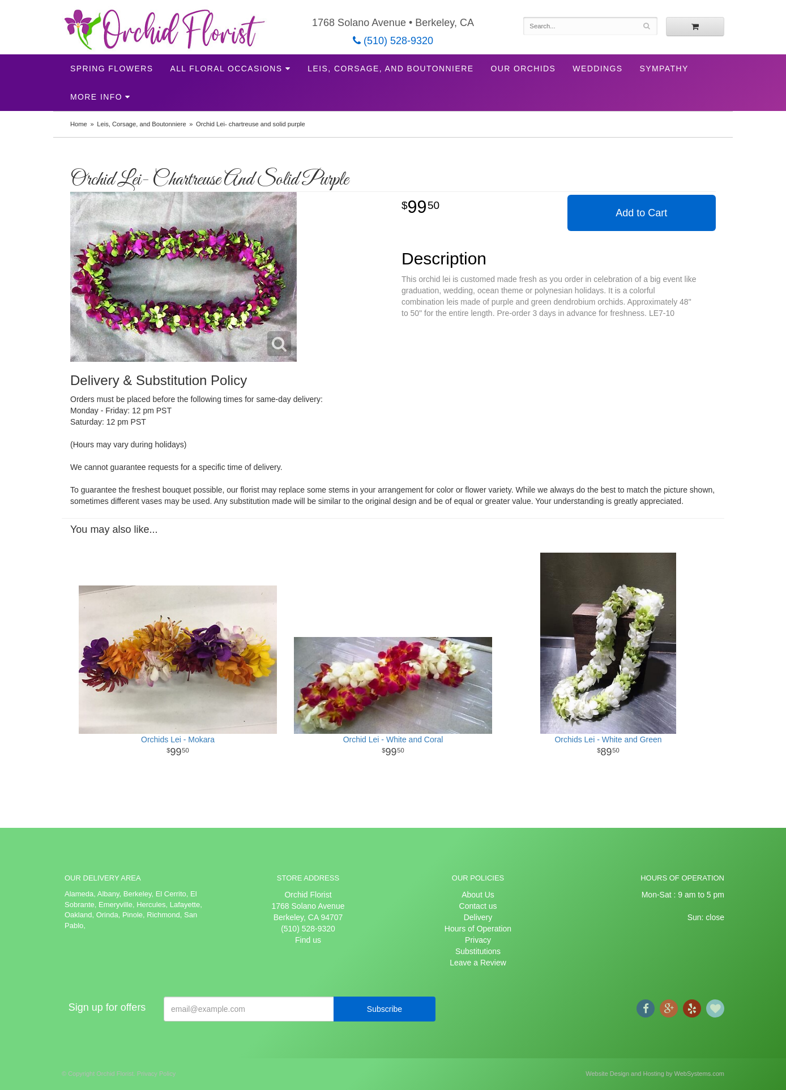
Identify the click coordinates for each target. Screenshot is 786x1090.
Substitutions (478, 951)
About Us (478, 894)
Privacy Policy (156, 1073)
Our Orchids (523, 68)
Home (78, 124)
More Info (96, 96)
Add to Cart (641, 213)
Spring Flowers (111, 68)
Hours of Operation (478, 928)
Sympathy (664, 68)
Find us (308, 939)
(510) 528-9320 (393, 40)
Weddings (597, 68)
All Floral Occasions (226, 68)
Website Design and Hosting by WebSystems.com (655, 1073)
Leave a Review (478, 962)
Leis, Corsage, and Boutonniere (390, 68)
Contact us (478, 906)
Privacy (478, 939)
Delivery (478, 917)
